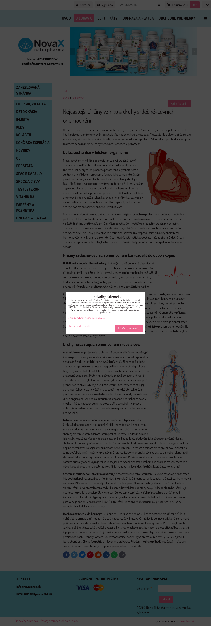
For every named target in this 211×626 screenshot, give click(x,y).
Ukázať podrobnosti (79, 326)
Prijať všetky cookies (129, 328)
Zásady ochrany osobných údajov (86, 318)
